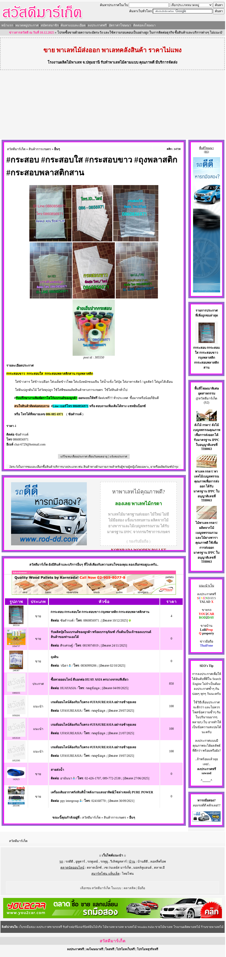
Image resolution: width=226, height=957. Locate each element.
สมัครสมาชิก (50, 25)
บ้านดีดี (143, 861)
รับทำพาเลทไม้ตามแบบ (119, 62)
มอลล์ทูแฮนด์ (142, 867)
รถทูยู (104, 861)
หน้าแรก (7, 25)
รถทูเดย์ (92, 861)
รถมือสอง (207, 800)
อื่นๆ (57, 149)
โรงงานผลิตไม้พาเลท (65, 62)
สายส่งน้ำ (57, 769)
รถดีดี (69, 861)
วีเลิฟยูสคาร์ (118, 861)
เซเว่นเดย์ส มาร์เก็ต (117, 867)
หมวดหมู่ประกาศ (27, 25)
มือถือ (141, 888)
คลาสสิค (130, 888)
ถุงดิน (54, 657)
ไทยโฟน (128, 873)
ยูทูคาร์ (80, 861)
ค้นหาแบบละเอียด (73, 25)
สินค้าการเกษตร (40, 149)
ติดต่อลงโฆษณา (144, 25)
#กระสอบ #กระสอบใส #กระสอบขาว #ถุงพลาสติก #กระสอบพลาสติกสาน (100, 612)
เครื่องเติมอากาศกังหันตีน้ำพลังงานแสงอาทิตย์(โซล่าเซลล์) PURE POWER (102, 792)
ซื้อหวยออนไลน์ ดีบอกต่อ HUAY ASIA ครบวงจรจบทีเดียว (89, 679)
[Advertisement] (112, 105)
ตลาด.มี (159, 867)
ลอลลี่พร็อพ (158, 861)
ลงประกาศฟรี (97, 25)
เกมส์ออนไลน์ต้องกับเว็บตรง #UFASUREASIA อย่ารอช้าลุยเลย (93, 702)
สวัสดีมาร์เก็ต (16, 149)
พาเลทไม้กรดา (146, 503)
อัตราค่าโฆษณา (120, 25)
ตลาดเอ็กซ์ (94, 867)
